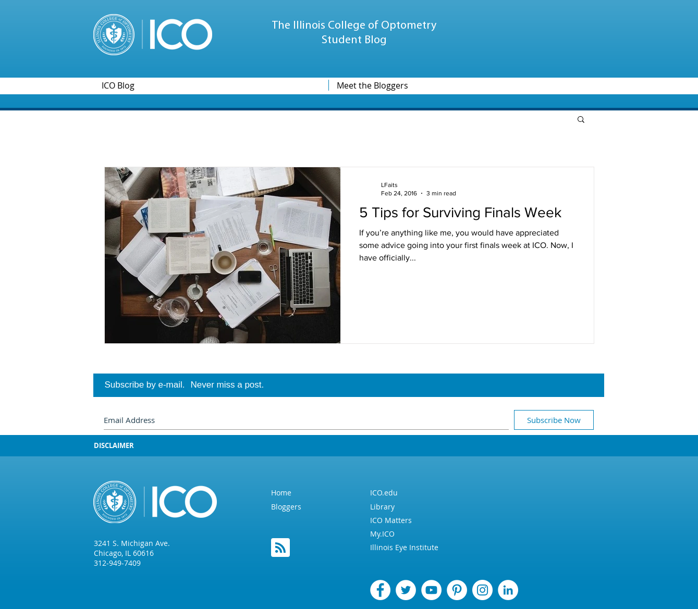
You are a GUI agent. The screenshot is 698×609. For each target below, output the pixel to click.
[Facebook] (380, 590)
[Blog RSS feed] (280, 548)
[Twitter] (406, 590)
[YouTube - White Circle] (431, 590)
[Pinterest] (457, 590)
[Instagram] (482, 590)
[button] (581, 120)
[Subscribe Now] (554, 420)
